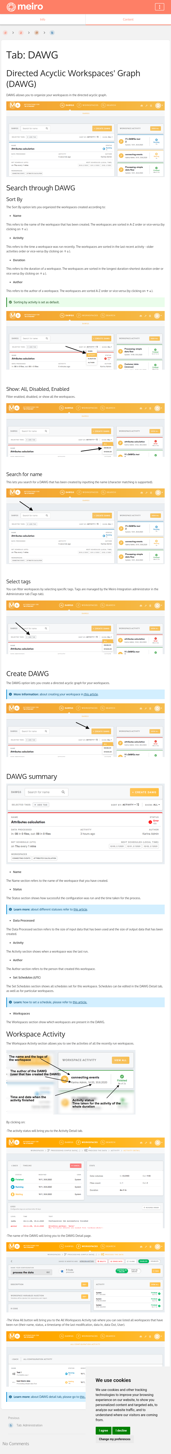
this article (91, 694)
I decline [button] (121, 1430)
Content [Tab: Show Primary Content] (128, 19)
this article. (80, 1002)
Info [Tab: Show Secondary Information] (42, 19)
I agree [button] (103, 1430)
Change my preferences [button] (114, 1439)
